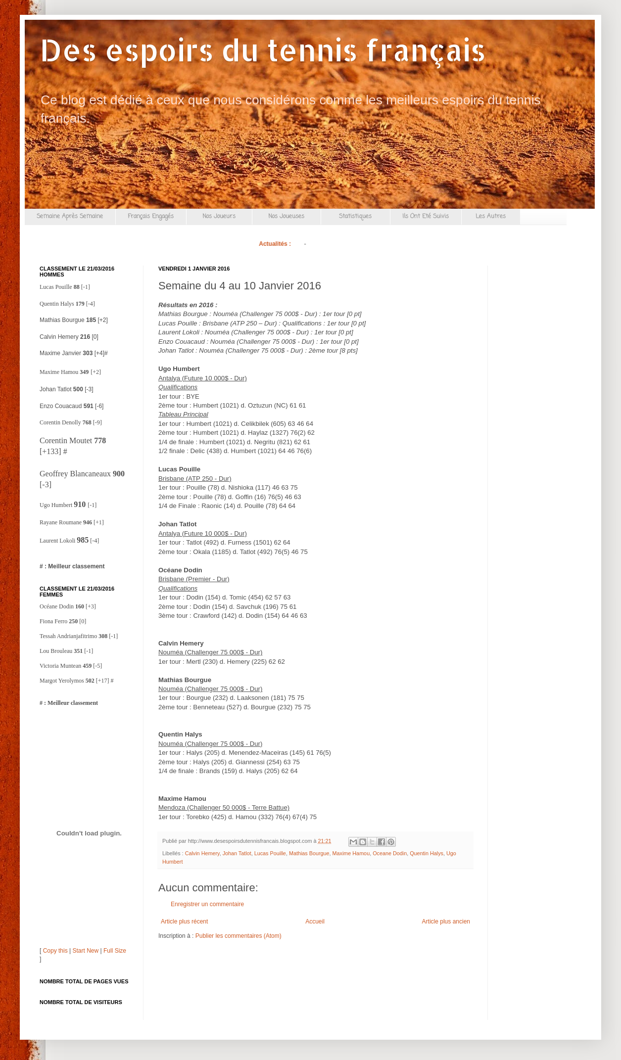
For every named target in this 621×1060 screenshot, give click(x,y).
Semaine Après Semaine (70, 216)
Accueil (315, 921)
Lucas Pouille (270, 853)
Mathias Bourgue (309, 853)
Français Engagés (151, 216)
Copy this (55, 950)
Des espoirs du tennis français (263, 50)
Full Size (114, 950)
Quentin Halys (426, 853)
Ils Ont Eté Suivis (425, 216)
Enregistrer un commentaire (207, 904)
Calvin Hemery (202, 853)
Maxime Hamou (351, 853)
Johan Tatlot (237, 853)
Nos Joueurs (218, 216)
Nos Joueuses (286, 216)
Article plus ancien (446, 921)
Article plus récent (184, 921)
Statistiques (355, 216)
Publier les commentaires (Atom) (238, 935)
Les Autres (491, 216)
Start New (86, 950)
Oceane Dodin (390, 853)
